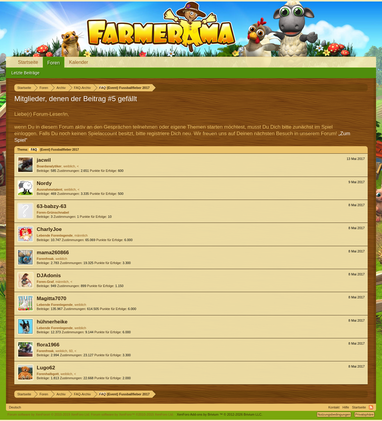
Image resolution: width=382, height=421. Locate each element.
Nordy (44, 183)
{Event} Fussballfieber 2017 (54, 149)
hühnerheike (52, 322)
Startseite (28, 62)
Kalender (78, 62)
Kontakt (333, 407)
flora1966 (48, 345)
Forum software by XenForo (48, 414)
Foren (53, 62)
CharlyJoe (49, 229)
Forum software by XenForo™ (132, 414)
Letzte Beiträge (25, 72)
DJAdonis (49, 275)
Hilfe (346, 407)
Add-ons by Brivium (219, 414)
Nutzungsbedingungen (334, 414)
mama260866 (53, 252)
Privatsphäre (364, 414)
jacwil (44, 160)
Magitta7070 (51, 298)
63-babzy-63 (51, 206)
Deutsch (15, 407)
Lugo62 (46, 368)
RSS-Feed (371, 407)
